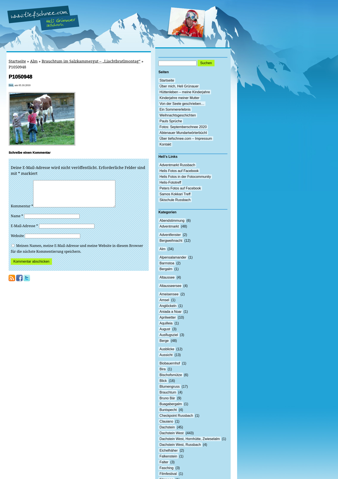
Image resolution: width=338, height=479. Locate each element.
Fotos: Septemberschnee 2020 (183, 127)
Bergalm (166, 269)
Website (17, 241)
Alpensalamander (173, 257)
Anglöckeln (168, 306)
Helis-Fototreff (170, 182)
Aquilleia (166, 323)
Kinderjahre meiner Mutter (179, 98)
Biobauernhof (170, 363)
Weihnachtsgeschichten (178, 115)
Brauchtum (168, 392)
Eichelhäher (169, 450)
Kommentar (22, 211)
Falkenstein (168, 456)
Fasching (167, 468)
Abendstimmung (172, 220)
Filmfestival (168, 474)
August (165, 329)
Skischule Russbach (175, 200)
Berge (164, 341)
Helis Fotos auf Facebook (179, 171)
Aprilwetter (168, 317)
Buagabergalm (171, 404)
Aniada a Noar (171, 311)
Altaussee (167, 277)
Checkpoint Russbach (176, 415)
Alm (34, 61)
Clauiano (166, 421)
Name (17, 221)
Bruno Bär (167, 398)
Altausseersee (170, 286)
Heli (11, 85)
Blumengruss (170, 386)
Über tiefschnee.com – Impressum (186, 138)
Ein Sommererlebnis (175, 109)
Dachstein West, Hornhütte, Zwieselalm (190, 439)
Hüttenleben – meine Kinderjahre (185, 92)
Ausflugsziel (169, 335)
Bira (163, 369)
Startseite (17, 61)
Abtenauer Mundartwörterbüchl (183, 133)
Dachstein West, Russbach (180, 444)
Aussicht (166, 355)
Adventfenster (170, 235)
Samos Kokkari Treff (175, 194)
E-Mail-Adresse (24, 231)
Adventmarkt (169, 226)
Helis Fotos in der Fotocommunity (185, 176)
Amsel (164, 300)
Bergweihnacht (171, 240)
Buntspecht (168, 410)
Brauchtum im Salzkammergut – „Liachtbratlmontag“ (91, 61)
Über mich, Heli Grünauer (179, 86)
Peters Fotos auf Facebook (180, 188)
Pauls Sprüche (171, 121)
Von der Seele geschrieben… (182, 103)
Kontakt (165, 144)
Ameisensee (169, 294)
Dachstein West (172, 433)
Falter (164, 462)
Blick (163, 381)
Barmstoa (167, 263)
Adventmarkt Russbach (177, 165)
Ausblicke (167, 349)
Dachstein (167, 427)
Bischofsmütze (171, 375)
